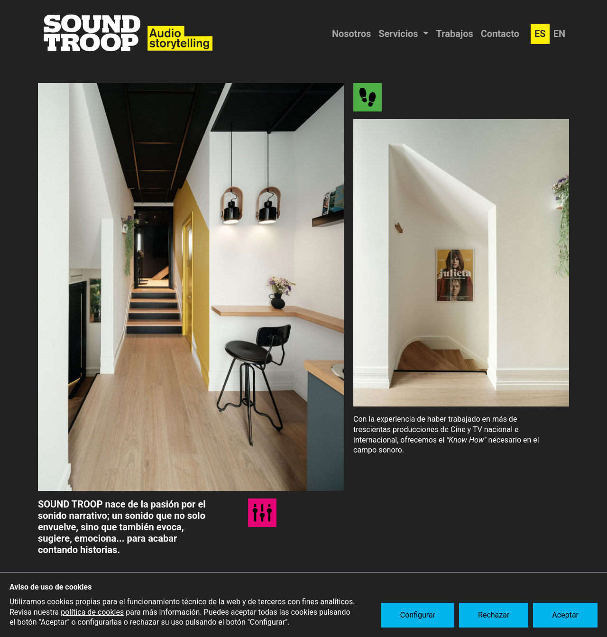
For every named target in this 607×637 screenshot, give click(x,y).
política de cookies (92, 612)
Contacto (500, 33)
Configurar (417, 614)
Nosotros (351, 33)
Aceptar (565, 614)
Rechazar (493, 614)
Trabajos (454, 33)
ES (540, 33)
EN (559, 33)
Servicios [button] (399, 33)
